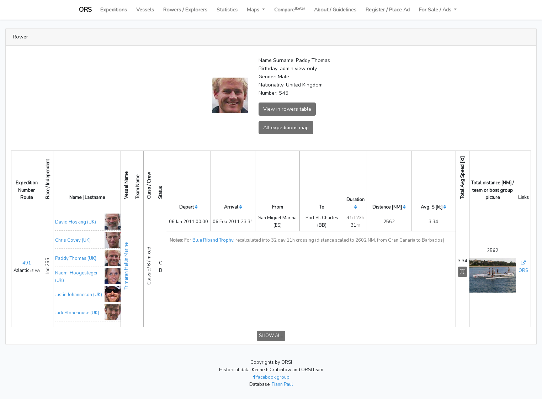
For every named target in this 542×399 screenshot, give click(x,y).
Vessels (145, 9)
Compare (289, 9)
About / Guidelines (335, 9)
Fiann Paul (282, 384)
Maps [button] (254, 9)
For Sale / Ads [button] (436, 9)
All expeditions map (286, 127)
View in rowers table (287, 108)
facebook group (271, 377)
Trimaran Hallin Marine (126, 265)
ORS (85, 9)
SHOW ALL (271, 335)
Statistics (227, 9)
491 (26, 263)
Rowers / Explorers (185, 9)
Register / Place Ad (388, 9)
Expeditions (113, 9)
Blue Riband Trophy (212, 240)
